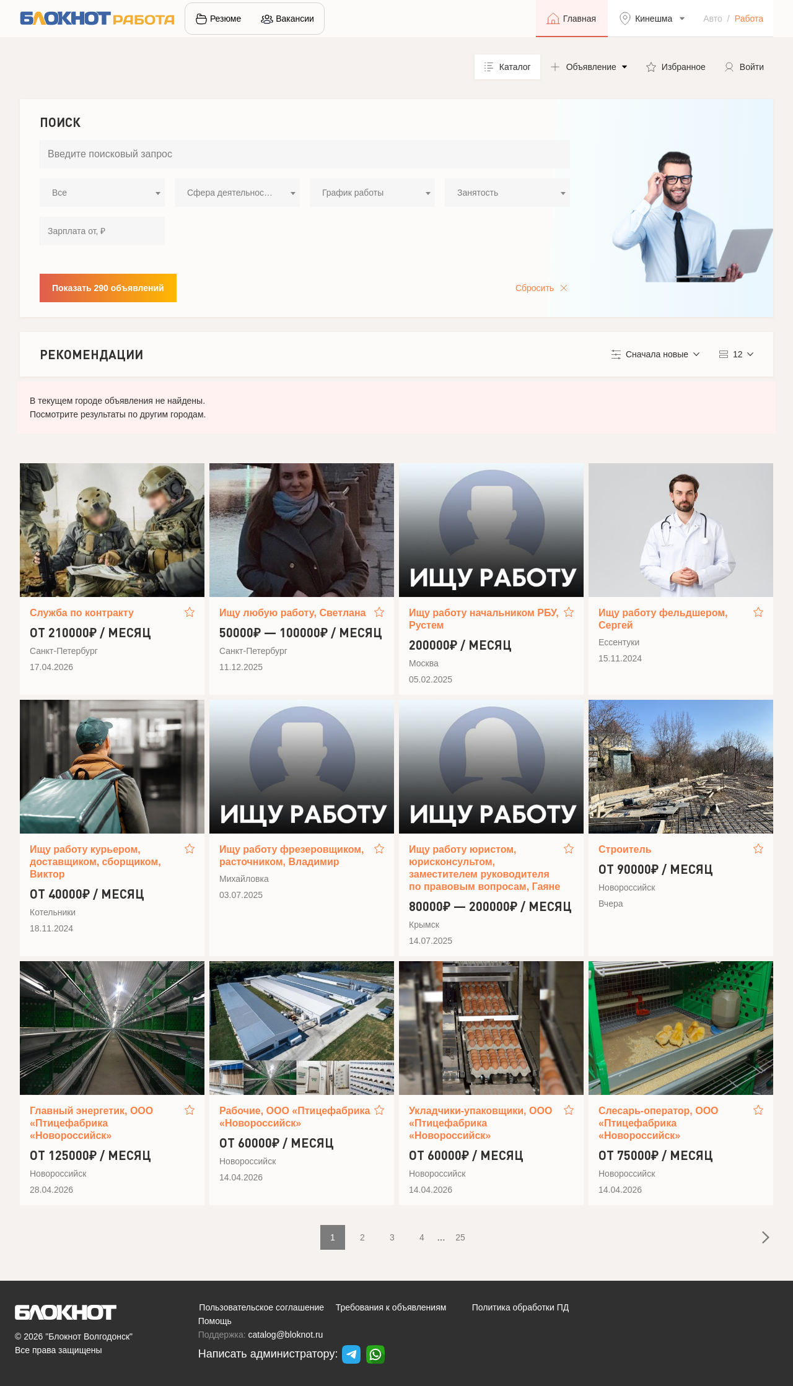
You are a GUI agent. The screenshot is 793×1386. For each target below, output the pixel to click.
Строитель (625, 849)
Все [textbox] (59, 193)
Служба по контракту (82, 613)
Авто (712, 19)
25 (460, 1237)
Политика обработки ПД (520, 1307)
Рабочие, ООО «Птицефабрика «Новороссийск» (294, 1116)
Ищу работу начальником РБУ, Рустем (484, 619)
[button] (588, 66)
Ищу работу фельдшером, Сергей (663, 619)
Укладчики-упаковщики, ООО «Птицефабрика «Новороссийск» (480, 1123)
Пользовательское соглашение (261, 1307)
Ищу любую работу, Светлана (292, 613)
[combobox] (102, 192)
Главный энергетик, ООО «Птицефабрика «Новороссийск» (91, 1123)
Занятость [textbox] (477, 193)
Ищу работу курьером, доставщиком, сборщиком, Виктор (95, 861)
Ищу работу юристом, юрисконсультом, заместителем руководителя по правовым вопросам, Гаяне (484, 868)
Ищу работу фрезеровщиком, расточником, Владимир (291, 855)
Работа (749, 19)
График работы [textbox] (352, 193)
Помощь (215, 1321)
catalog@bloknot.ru (285, 1335)
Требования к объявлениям (391, 1307)
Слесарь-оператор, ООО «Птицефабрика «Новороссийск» (658, 1123)
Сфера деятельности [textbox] (230, 193)
